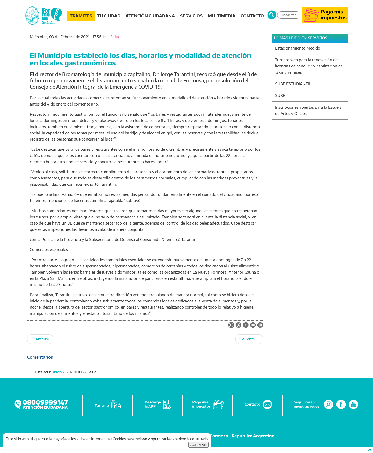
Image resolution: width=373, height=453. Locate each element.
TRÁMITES (81, 15)
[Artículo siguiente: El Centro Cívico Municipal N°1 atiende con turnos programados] (249, 339)
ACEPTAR (198, 445)
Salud (115, 36)
